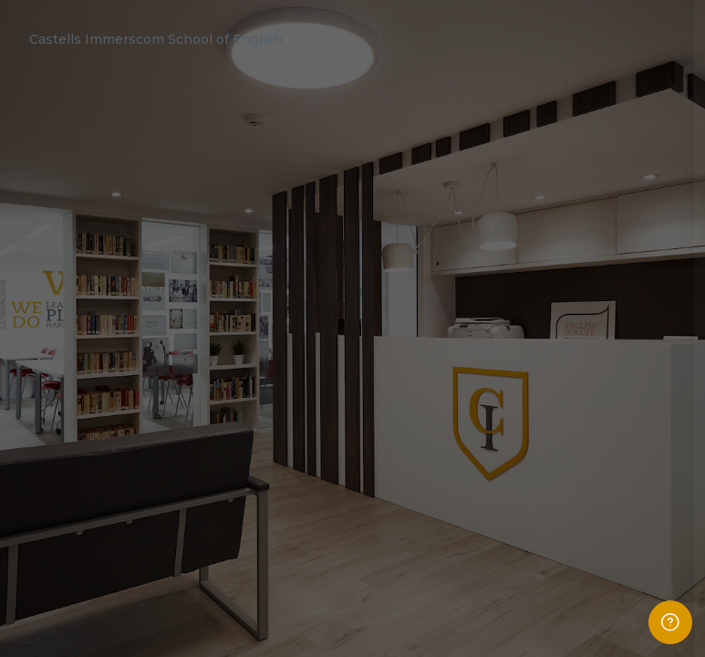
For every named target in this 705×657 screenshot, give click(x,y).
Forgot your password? (626, 451)
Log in (513, 500)
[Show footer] (670, 622)
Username (384, 287)
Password (383, 372)
